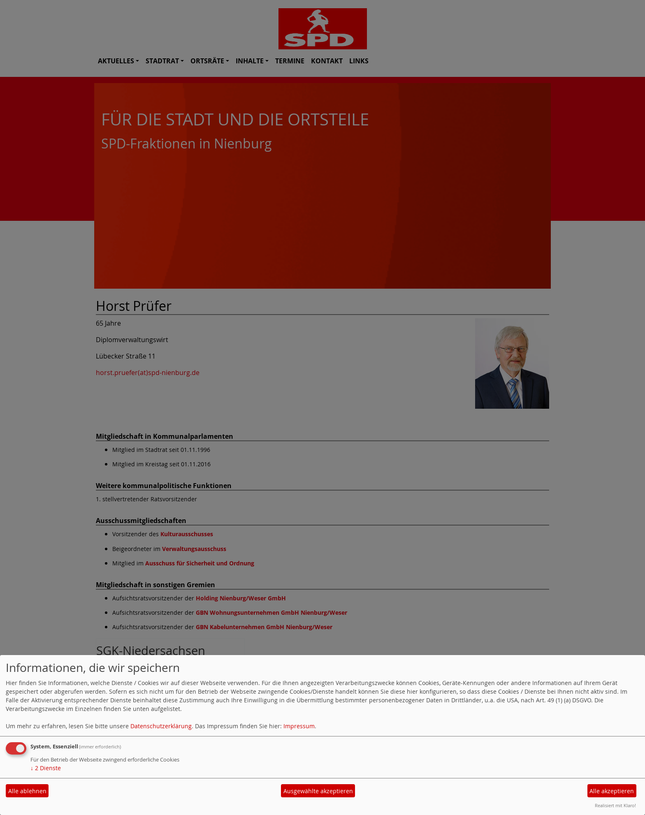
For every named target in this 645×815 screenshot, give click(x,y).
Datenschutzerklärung (161, 726)
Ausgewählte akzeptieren (318, 791)
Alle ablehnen (27, 791)
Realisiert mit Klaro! (615, 805)
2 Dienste (45, 768)
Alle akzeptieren (611, 791)
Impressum (299, 726)
